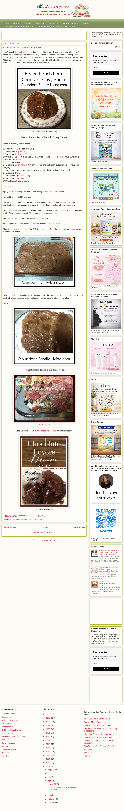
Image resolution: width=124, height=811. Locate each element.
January (51, 803)
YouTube (88, 753)
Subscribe (106, 73)
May (50, 777)
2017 (48, 748)
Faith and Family (8, 714)
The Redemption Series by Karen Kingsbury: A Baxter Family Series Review (108, 552)
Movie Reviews (7, 733)
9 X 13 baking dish (18, 192)
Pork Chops (15, 519)
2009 (48, 766)
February (52, 799)
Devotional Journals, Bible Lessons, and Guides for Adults (56, 26)
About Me (16, 23)
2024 (48, 722)
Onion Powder (21, 165)
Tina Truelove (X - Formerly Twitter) (99, 746)
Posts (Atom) (49, 540)
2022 (48, 729)
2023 (48, 725)
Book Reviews (7, 727)
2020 (48, 737)
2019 (48, 740)
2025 (48, 718)
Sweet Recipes (7, 746)
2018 (48, 744)
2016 (48, 751)
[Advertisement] (25, 35)
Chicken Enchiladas (44, 424)
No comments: (25, 516)
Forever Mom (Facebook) (95, 722)
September (53, 770)
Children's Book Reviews (12, 730)
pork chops (23, 52)
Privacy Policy (39, 23)
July (50, 773)
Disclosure (27, 23)
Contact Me (85, 23)
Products (5, 753)
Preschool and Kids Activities (13, 736)
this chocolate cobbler (46, 431)
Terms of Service (53, 23)
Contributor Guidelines (70, 23)
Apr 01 (53, 784)
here (102, 36)
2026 (48, 714)
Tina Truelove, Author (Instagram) (98, 737)
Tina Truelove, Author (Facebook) (98, 725)
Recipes (24, 519)
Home (7, 23)
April (50, 781)
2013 (48, 763)
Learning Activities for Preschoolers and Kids (19, 26)
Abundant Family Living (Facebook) (99, 719)
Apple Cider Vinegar (23, 154)
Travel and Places (9, 749)
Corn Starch (21, 178)
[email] (106, 67)
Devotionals (6, 717)
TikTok (87, 756)
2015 (48, 755)
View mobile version (44, 532)
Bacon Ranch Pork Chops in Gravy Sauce (22, 47)
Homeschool (6, 740)
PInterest (88, 749)
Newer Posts (9, 527)
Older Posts (79, 527)
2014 (48, 759)
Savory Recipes (35, 519)
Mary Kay (5, 756)
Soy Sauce (20, 151)
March (51, 795)
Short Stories (6, 723)
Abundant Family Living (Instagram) (99, 734)
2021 (48, 733)
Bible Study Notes (9, 720)
